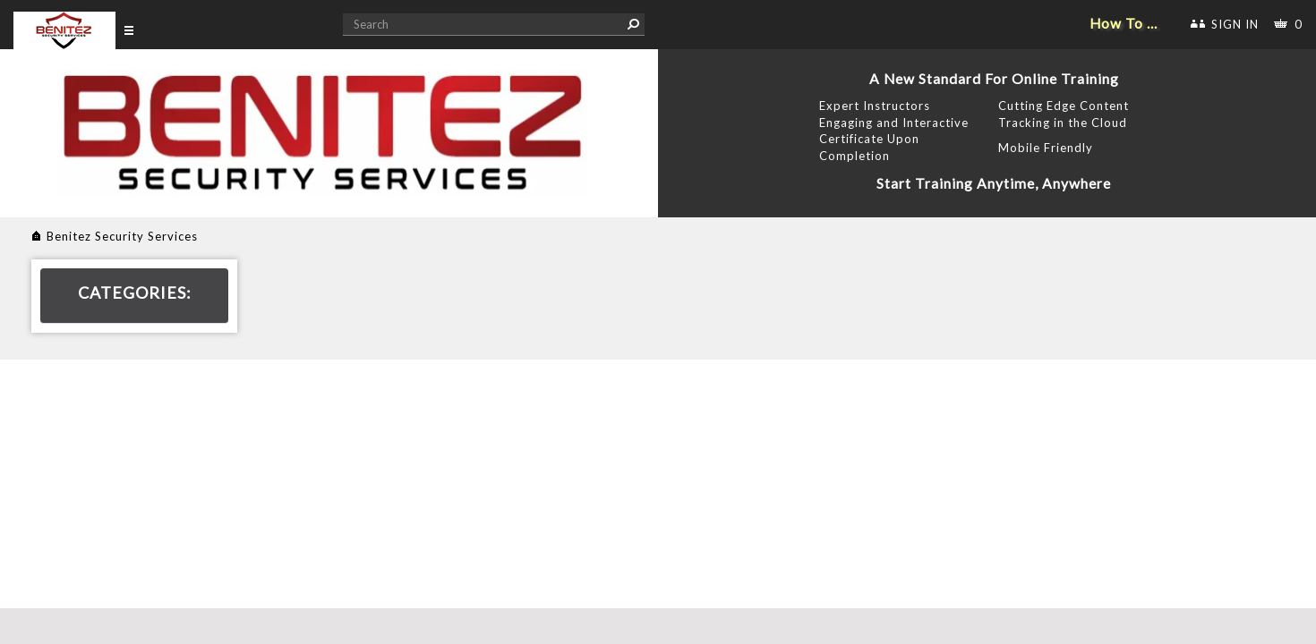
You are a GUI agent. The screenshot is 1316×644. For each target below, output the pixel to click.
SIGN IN (1235, 24)
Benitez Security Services (122, 236)
